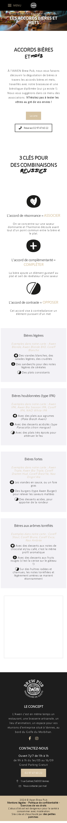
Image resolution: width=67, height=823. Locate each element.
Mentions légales (16, 802)
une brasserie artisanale (38, 718)
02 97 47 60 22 (33, 772)
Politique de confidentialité (43, 802)
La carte (33, 115)
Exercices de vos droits (33, 805)
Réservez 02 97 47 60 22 (33, 127)
